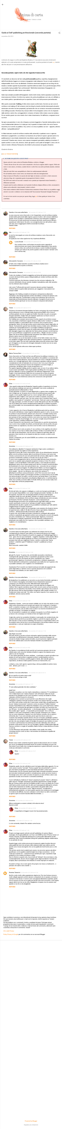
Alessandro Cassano (16, 261)
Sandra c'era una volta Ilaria (18, 212)
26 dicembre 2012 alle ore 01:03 (29, 872)
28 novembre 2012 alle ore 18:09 (32, 272)
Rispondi (12, 228)
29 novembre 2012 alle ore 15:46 (24, 552)
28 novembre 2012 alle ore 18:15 (22, 308)
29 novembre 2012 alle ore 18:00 (21, 647)
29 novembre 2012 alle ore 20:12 (37, 672)
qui (54, 62)
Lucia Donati (19, 242)
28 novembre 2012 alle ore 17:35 (20, 232)
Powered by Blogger (31, 1121)
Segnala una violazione (31, 1125)
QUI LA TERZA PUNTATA (9, 154)
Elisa (10, 383)
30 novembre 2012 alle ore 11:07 (24, 684)
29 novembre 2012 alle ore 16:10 (37, 577)
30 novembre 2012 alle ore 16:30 (21, 763)
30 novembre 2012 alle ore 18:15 (24, 800)
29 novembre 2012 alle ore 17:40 (37, 631)
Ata (10, 232)
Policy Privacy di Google (10, 934)
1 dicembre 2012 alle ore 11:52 (24, 820)
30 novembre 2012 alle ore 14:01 (22, 740)
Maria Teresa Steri (15, 353)
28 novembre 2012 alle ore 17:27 (37, 212)
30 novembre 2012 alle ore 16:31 (27, 751)
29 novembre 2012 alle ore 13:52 (21, 488)
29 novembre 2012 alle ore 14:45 (37, 529)
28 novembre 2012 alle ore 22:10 (32, 241)
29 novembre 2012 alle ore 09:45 (21, 383)
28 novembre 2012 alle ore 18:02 (32, 261)
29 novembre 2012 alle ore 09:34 (30, 353)
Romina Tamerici (14, 872)
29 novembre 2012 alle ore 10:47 (24, 446)
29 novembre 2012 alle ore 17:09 (21, 601)
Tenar (11, 308)
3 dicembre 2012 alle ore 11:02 (21, 830)
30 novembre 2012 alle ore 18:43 (27, 808)
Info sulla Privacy (8, 931)
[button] (59, 33)
